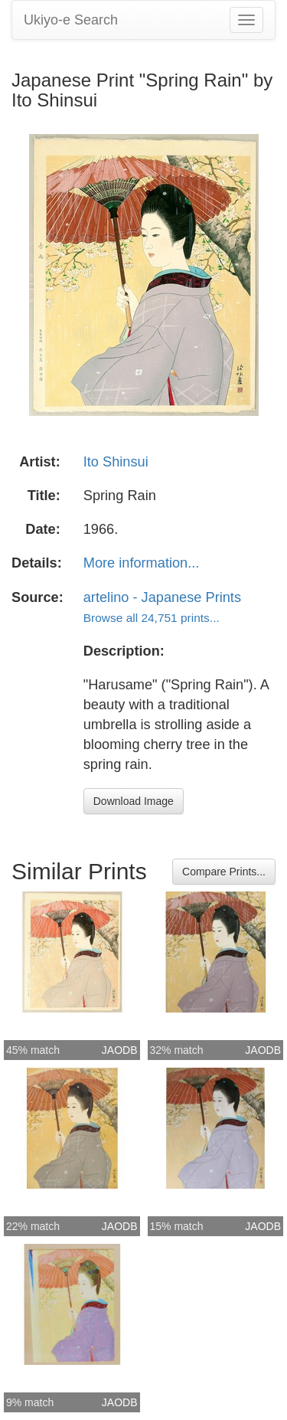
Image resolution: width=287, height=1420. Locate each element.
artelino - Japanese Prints (162, 597)
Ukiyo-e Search (71, 20)
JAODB (120, 1050)
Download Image (133, 801)
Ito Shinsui (115, 462)
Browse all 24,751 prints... (151, 617)
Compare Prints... (224, 871)
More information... (141, 563)
